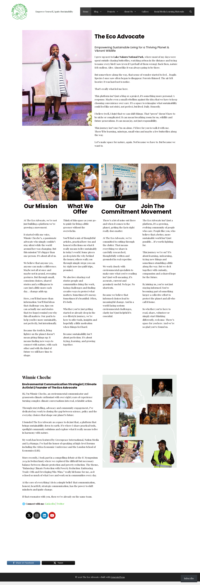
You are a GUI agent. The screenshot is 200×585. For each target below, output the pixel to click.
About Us (131, 11)
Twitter (60, 503)
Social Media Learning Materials (169, 11)
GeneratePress (118, 577)
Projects (114, 11)
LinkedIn (50, 503)
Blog (99, 11)
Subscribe (189, 578)
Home (85, 11)
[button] (190, 11)
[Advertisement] (89, 539)
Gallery (145, 11)
